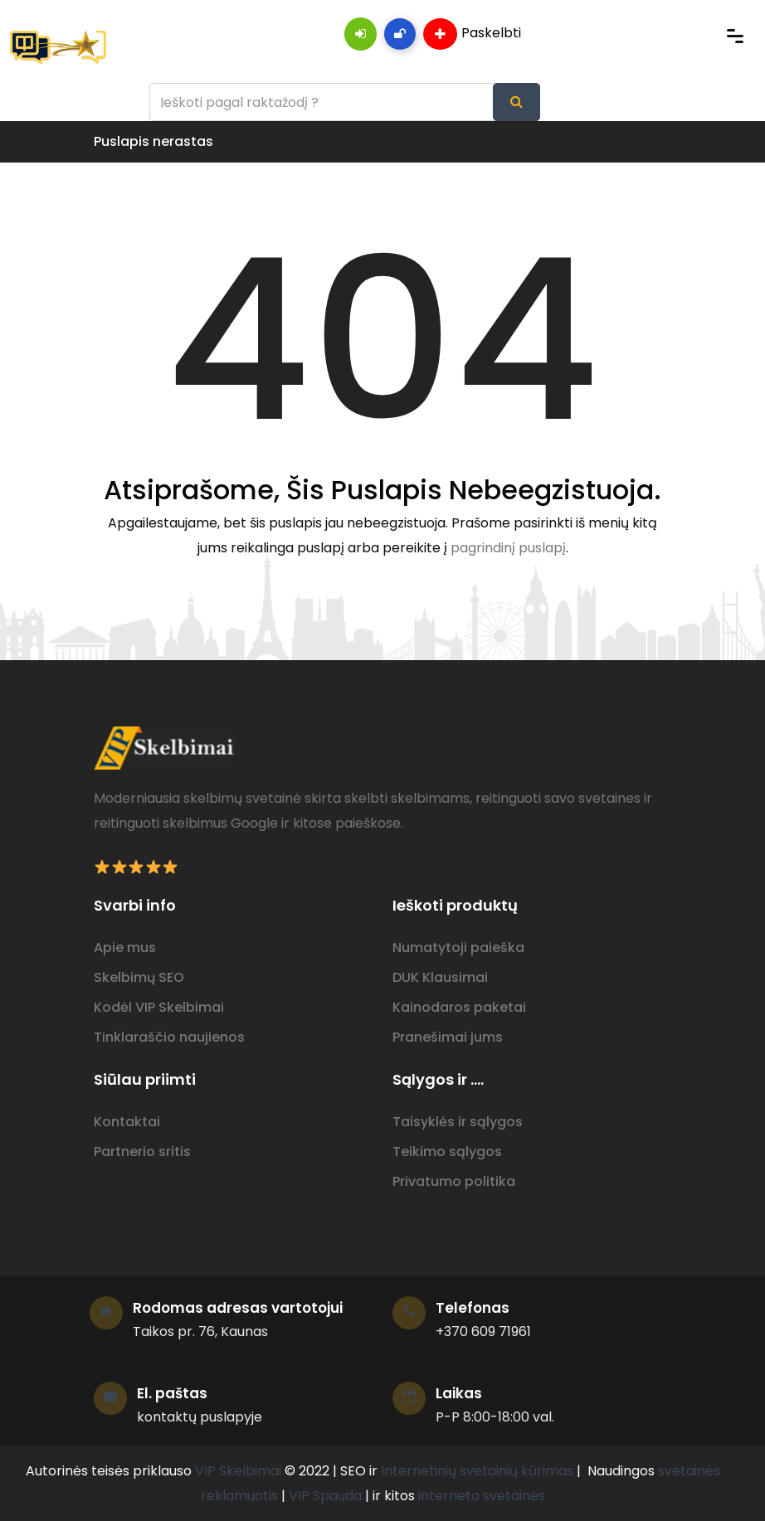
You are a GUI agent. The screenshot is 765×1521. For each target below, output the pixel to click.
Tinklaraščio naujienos (169, 1037)
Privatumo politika (453, 1181)
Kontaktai (127, 1121)
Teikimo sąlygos (447, 1151)
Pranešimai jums (447, 1037)
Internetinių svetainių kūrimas (477, 1470)
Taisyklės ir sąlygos (457, 1121)
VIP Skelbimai (238, 1470)
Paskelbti (472, 34)
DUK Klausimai (440, 977)
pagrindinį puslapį (508, 547)
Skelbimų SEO (139, 977)
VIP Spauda (325, 1495)
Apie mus (125, 947)
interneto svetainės (481, 1495)
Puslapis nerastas (153, 141)
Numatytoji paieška (458, 947)
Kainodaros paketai (459, 1007)
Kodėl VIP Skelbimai (159, 1007)
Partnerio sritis (142, 1151)
